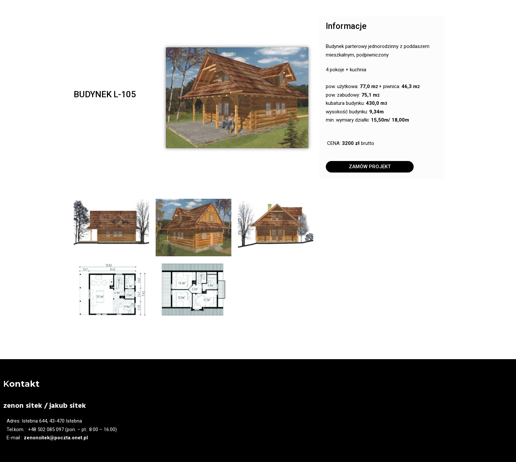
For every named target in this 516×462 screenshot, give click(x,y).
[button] (370, 167)
